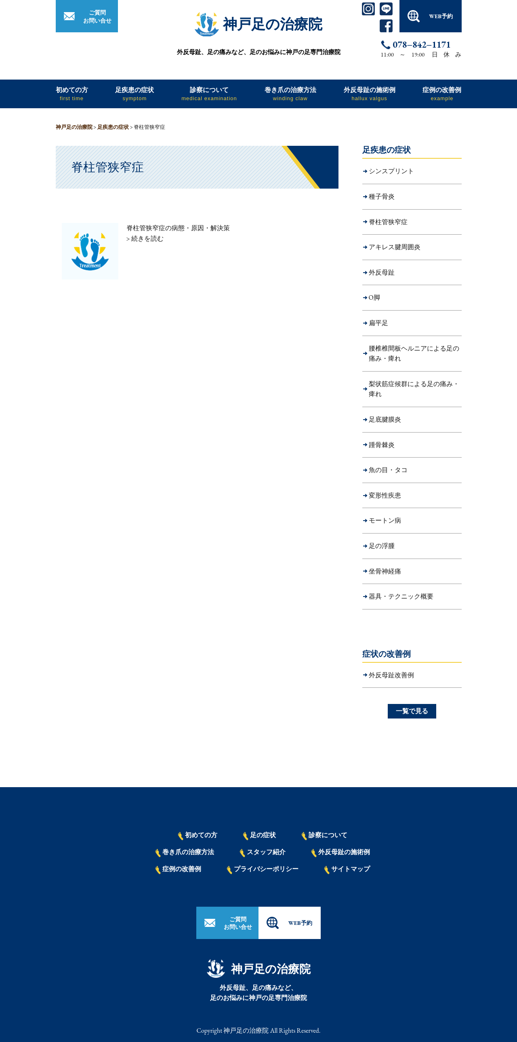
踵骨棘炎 (382, 445)
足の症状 (259, 835)
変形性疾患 (385, 495)
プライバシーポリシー (262, 869)
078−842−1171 (422, 44)
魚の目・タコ (388, 470)
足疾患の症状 (134, 93)
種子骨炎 (382, 196)
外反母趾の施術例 (369, 93)
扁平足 (378, 323)
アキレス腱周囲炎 (394, 247)
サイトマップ (347, 869)
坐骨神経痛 (385, 571)
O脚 (374, 297)
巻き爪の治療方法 (290, 93)
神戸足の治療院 (272, 24)
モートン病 (385, 520)
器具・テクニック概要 (401, 596)
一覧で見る (412, 711)
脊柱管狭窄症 (388, 222)
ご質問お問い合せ (97, 16)
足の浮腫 (382, 546)
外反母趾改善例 (391, 675)
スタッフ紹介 (263, 852)
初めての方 (72, 93)
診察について (209, 93)
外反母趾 (382, 272)
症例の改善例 (441, 93)
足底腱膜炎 (385, 419)
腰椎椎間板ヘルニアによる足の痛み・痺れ (414, 353)
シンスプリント (391, 171)
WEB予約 (441, 16)
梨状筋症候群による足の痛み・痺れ (414, 389)
